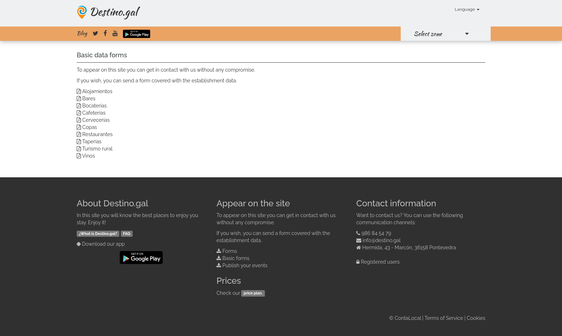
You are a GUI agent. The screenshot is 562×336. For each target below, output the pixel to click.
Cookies (476, 318)
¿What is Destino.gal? (98, 233)
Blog (82, 33)
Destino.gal (113, 11)
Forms (230, 251)
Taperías (91, 141)
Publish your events (245, 265)
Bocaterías (94, 106)
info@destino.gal (382, 240)
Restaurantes (97, 134)
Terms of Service (444, 318)
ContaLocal (408, 318)
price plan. (253, 293)
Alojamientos (97, 91)
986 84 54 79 (376, 233)
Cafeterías (94, 113)
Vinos (88, 156)
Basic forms (236, 258)
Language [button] (467, 9)
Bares (89, 98)
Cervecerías (96, 120)
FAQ (126, 233)
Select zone (428, 33)
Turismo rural (97, 149)
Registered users (380, 262)
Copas (89, 127)
